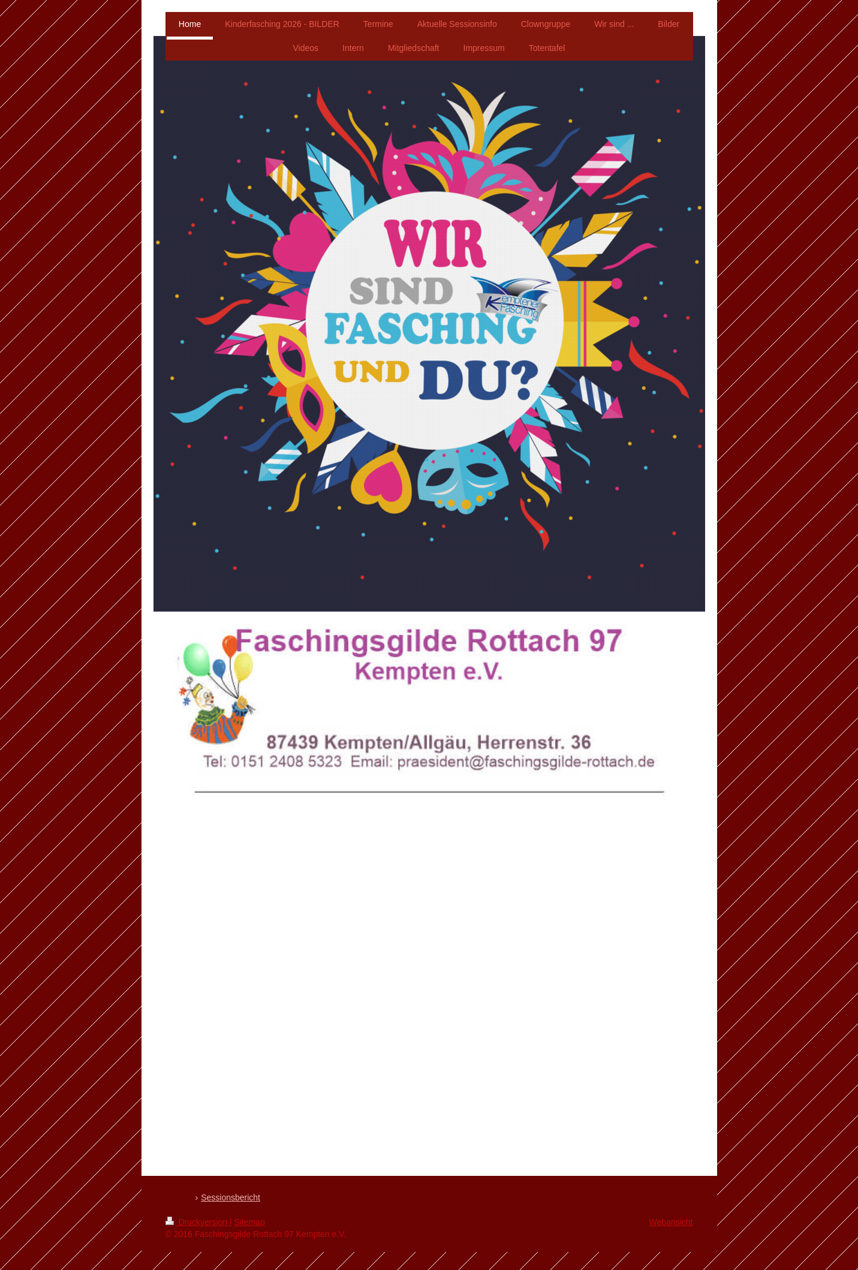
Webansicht (671, 1222)
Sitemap (249, 1222)
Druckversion (197, 1222)
